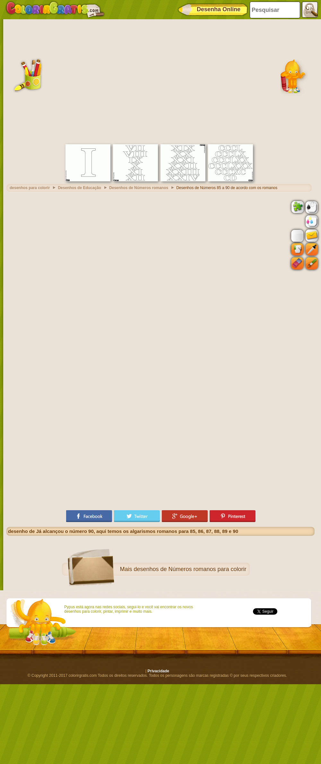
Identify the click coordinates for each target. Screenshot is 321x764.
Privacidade (158, 671)
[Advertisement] (63, 81)
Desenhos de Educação (79, 188)
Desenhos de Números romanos (138, 188)
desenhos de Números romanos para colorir (190, 569)
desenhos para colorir (30, 188)
